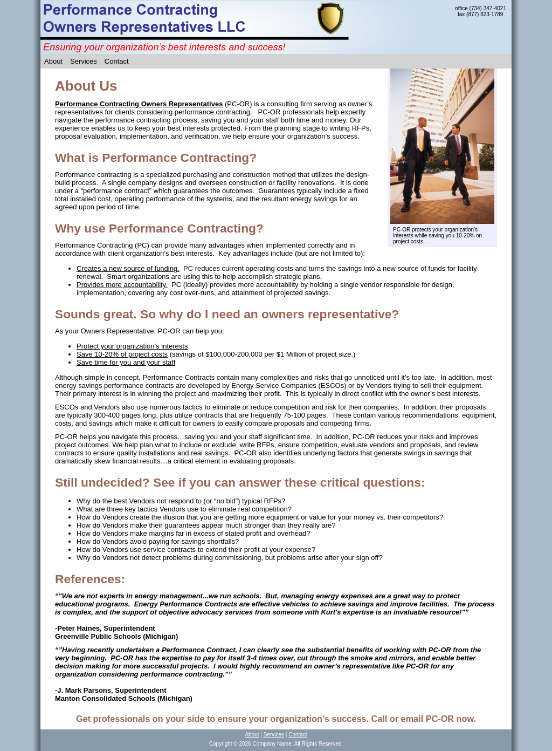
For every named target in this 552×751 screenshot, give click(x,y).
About (53, 61)
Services (83, 61)
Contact (117, 61)
